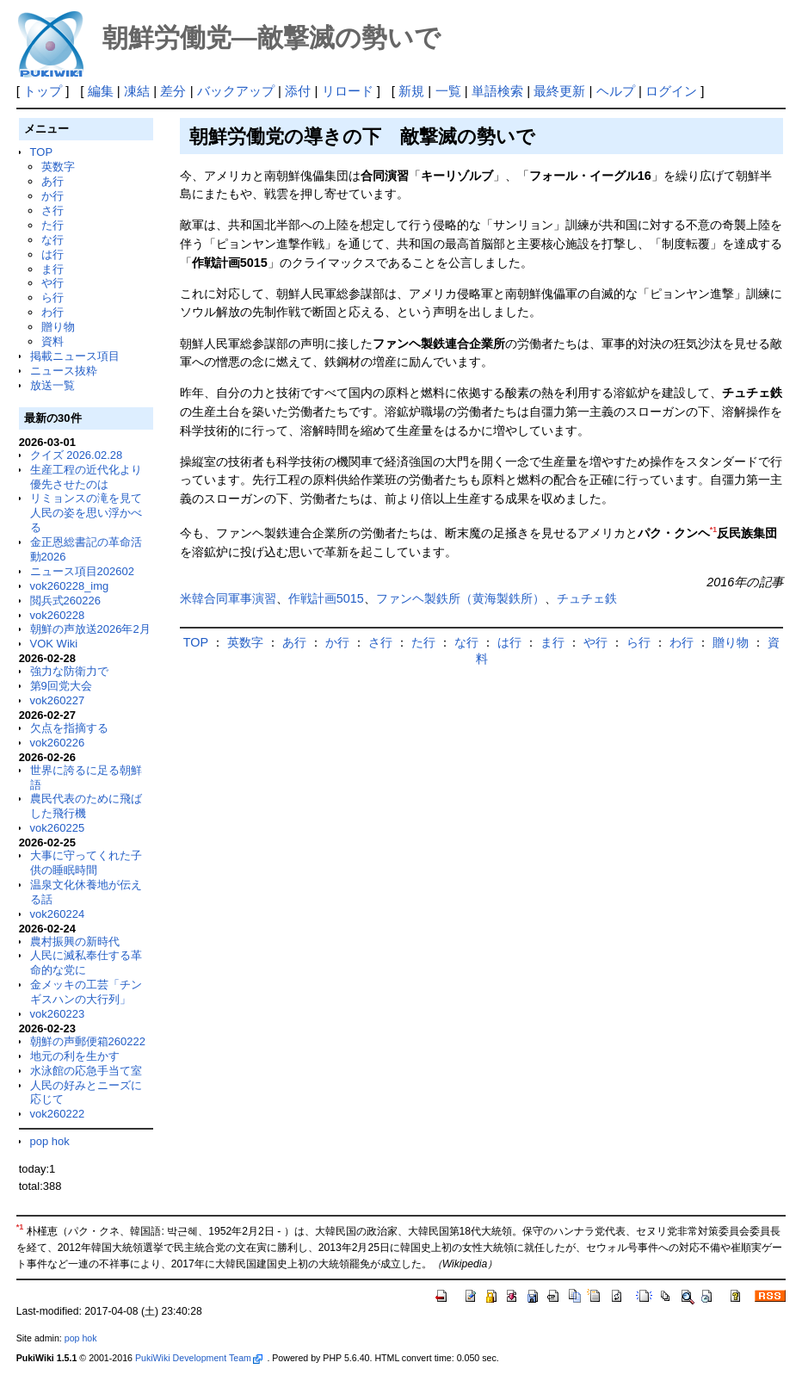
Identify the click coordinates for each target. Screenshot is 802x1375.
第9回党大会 (61, 685)
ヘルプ (615, 91)
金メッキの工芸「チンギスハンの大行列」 (86, 992)
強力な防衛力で (69, 671)
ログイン (671, 91)
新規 (411, 91)
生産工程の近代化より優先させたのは (86, 477)
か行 (52, 195)
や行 (52, 282)
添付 (298, 91)
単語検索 (497, 91)
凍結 (137, 91)
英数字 (58, 166)
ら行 (52, 297)
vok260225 (57, 827)
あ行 (52, 181)
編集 (101, 91)
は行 (52, 254)
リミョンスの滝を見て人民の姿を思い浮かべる (86, 513)
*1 (713, 529)
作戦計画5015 (326, 598)
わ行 (52, 312)
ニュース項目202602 (82, 571)
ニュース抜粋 (63, 370)
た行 (52, 225)
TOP (41, 152)
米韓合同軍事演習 (228, 598)
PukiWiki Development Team (198, 1358)
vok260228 (57, 615)
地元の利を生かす (75, 1056)
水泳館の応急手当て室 (86, 1070)
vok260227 (57, 700)
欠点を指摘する (69, 728)
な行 (52, 239)
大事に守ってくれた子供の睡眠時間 (86, 862)
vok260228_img (69, 585)
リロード (347, 91)
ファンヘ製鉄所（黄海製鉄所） (460, 598)
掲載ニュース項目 (75, 356)
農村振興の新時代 (75, 941)
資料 (52, 341)
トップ (42, 91)
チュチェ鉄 (587, 598)
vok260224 (57, 913)
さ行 (52, 210)
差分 (173, 91)
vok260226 (57, 742)
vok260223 (57, 1013)
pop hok (50, 1141)
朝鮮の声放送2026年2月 (90, 628)
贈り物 (58, 326)
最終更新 (559, 91)
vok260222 (57, 1113)
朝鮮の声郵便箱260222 (87, 1041)
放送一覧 (52, 385)
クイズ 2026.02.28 (76, 455)
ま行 (52, 269)
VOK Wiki (54, 643)
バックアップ (236, 91)
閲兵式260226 (65, 600)
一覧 (448, 91)
